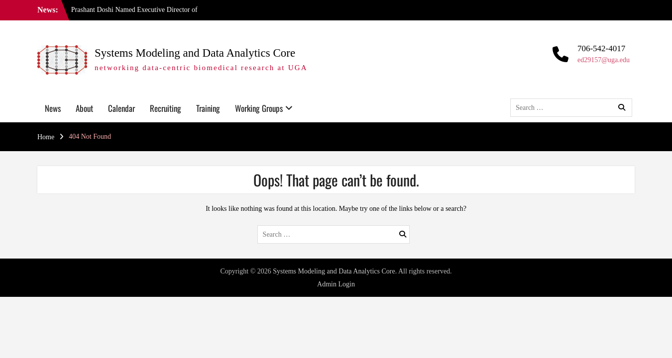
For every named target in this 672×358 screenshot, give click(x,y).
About (84, 108)
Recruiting (165, 108)
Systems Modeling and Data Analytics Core (195, 53)
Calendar (121, 108)
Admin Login (336, 284)
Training (208, 108)
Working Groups (259, 108)
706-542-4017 (601, 48)
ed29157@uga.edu (603, 60)
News (53, 108)
